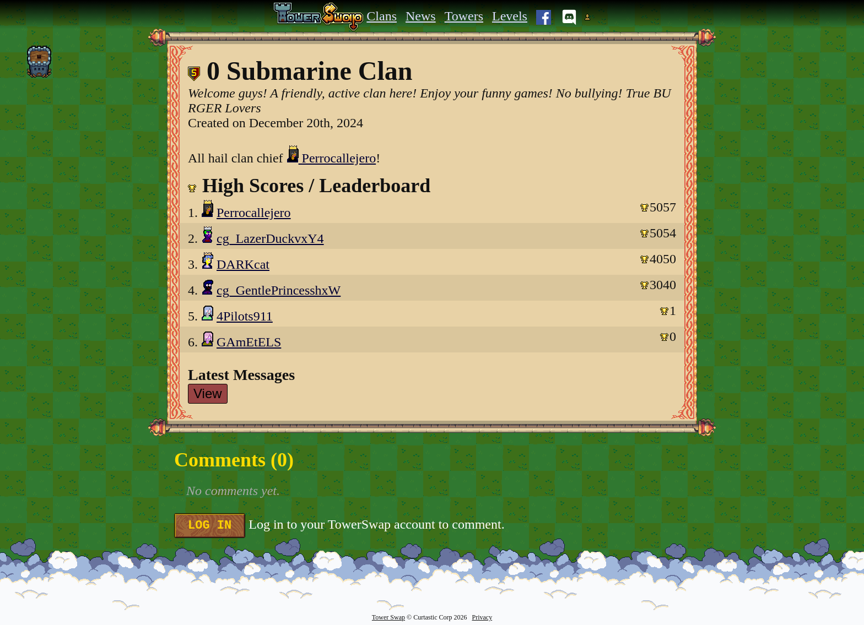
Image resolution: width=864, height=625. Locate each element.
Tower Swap (388, 617)
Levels (509, 16)
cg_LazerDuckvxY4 (270, 238)
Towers (464, 16)
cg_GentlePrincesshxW (279, 290)
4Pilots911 (245, 316)
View (207, 393)
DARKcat (243, 264)
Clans (381, 16)
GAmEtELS (249, 342)
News (421, 16)
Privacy (482, 617)
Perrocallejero (331, 158)
